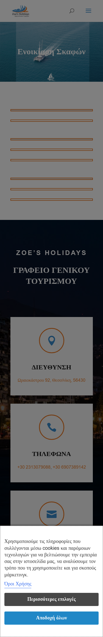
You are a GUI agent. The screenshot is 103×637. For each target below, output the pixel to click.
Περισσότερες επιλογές (51, 599)
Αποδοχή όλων (51, 618)
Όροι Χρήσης (17, 584)
